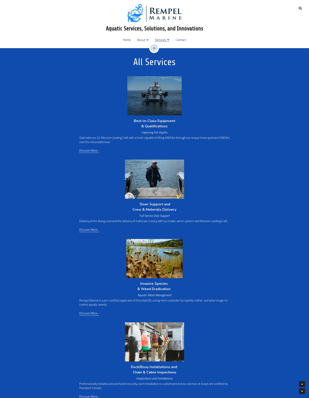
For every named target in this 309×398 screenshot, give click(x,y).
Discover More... (49, 226)
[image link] (154, 12)
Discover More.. (48, 315)
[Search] (300, 8)
